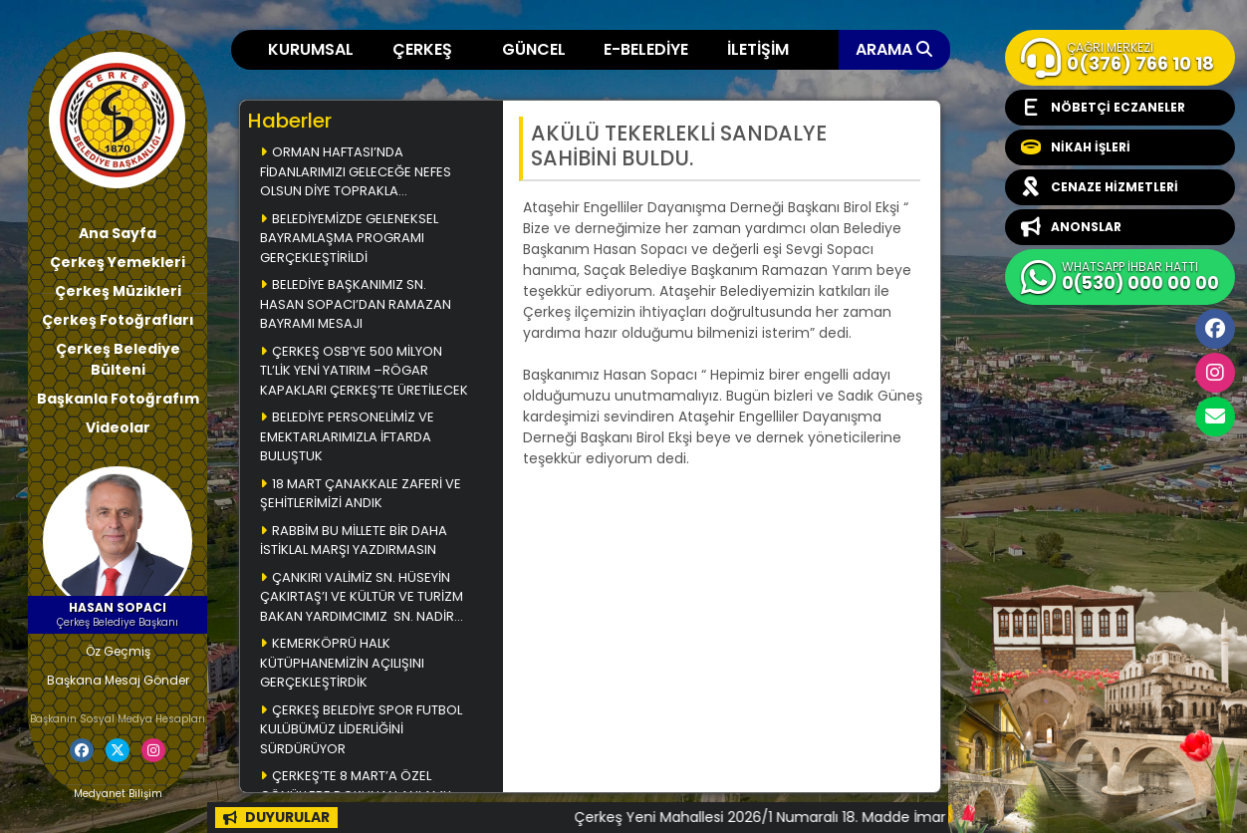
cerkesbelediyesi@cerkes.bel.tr (1215, 416)
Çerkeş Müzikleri (118, 291)
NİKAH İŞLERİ (1075, 147)
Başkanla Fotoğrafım (118, 399)
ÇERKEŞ (422, 49)
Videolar (118, 427)
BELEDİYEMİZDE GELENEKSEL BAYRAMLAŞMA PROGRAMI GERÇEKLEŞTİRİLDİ (349, 238)
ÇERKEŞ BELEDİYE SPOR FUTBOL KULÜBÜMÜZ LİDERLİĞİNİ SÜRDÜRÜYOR (361, 729)
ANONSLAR (1071, 227)
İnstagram (1215, 373)
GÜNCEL (534, 49)
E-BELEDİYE (646, 49)
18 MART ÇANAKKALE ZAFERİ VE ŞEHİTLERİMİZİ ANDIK (360, 493)
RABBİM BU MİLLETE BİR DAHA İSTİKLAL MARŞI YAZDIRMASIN (353, 540)
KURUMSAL (311, 49)
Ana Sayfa (117, 233)
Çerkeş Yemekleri (117, 262)
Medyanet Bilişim (118, 793)
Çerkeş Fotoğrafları (118, 320)
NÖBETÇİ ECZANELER (1103, 108)
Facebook (1215, 329)
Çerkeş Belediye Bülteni (118, 359)
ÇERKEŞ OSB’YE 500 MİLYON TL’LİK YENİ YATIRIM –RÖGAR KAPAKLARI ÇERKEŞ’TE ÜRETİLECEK (364, 371)
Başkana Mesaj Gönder (118, 680)
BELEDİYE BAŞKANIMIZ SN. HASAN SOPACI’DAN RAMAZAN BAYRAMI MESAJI (355, 304)
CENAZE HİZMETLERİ (1099, 187)
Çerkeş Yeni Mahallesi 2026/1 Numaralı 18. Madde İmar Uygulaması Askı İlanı (892, 817)
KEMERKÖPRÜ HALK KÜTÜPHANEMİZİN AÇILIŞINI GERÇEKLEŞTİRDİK (342, 663)
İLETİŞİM (758, 49)
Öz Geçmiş (118, 651)
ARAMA (894, 49)
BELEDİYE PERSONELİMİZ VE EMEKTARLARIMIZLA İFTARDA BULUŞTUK (347, 436)
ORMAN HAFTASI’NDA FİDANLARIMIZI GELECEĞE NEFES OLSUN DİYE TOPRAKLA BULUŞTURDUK (355, 172)
